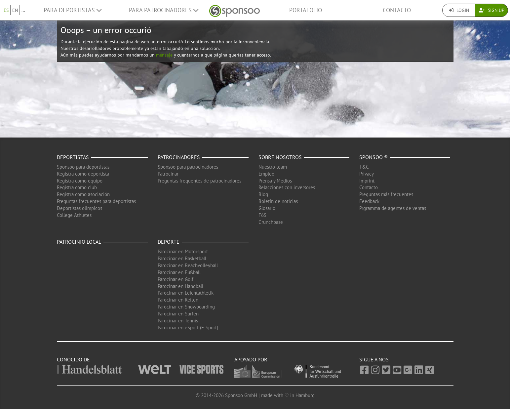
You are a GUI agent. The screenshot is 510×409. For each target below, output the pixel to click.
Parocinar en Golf (175, 279)
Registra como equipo (79, 181)
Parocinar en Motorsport (183, 251)
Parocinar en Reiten (178, 300)
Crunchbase (270, 222)
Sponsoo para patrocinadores (188, 167)
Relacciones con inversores (286, 187)
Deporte (168, 241)
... (23, 10)
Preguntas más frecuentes (386, 194)
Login (459, 10)
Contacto (397, 10)
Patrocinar (168, 174)
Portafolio (305, 10)
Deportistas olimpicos (79, 208)
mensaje (164, 55)
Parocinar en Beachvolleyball (188, 265)
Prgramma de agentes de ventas (392, 208)
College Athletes (74, 215)
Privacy (366, 174)
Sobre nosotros (280, 157)
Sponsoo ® (373, 157)
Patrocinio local (79, 241)
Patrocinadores (179, 157)
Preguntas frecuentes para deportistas (96, 201)
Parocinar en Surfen (178, 313)
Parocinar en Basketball (182, 258)
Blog (263, 194)
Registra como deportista (83, 174)
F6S (262, 215)
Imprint (366, 181)
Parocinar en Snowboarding (186, 307)
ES (6, 10)
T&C (364, 167)
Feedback (369, 201)
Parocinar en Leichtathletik (186, 293)
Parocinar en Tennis (178, 320)
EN (15, 10)
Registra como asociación (83, 194)
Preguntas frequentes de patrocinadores (199, 181)
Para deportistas (72, 10)
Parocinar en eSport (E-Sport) (188, 327)
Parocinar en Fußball (179, 272)
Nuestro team (272, 167)
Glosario (266, 208)
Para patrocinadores (163, 10)
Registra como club (77, 187)
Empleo (266, 174)
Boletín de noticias (278, 201)
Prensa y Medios (275, 181)
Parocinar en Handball (180, 286)
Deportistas (73, 157)
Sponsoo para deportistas (83, 167)
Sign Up (491, 10)
